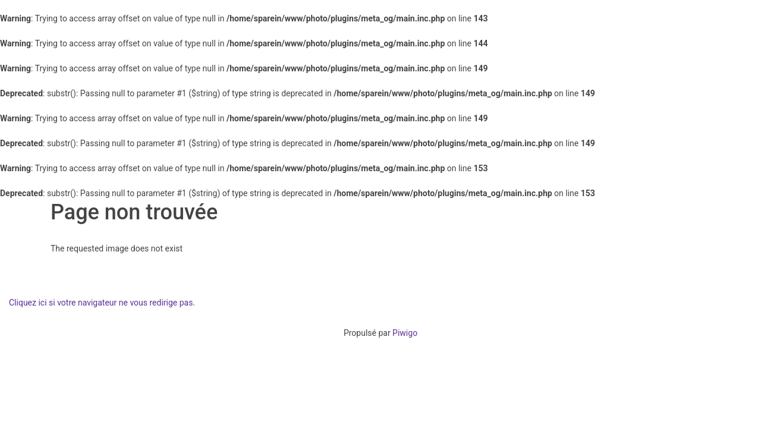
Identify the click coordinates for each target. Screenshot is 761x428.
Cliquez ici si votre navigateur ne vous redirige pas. (102, 302)
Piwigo (404, 333)
